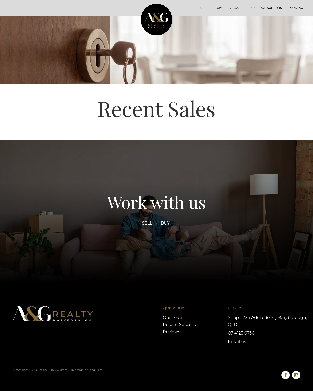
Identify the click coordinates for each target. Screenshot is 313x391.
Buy (218, 8)
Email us (237, 341)
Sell (203, 8)
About (235, 8)
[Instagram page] (296, 374)
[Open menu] (8, 8)
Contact (297, 8)
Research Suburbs (266, 8)
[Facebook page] (286, 374)
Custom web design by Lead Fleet (79, 369)
